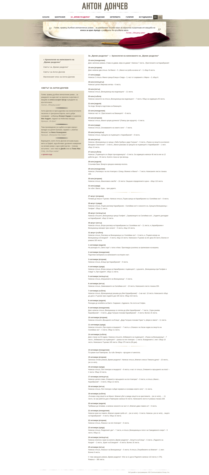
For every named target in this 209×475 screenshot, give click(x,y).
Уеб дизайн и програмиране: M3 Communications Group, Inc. (149, 472)
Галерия (130, 17)
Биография (60, 17)
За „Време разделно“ (80, 17)
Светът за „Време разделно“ (55, 67)
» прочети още (46, 154)
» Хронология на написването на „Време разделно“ (58, 61)
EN (160, 17)
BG (155, 17)
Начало (45, 17)
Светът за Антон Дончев (54, 72)
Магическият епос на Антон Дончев (59, 77)
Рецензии (100, 17)
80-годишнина (145, 17)
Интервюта (115, 17)
